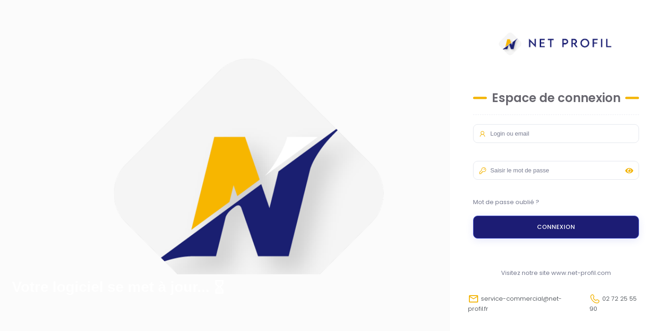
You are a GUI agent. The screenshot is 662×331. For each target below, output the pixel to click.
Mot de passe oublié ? (506, 202)
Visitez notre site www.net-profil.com (556, 272)
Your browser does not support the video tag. (225, 165)
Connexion (556, 227)
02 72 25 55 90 (613, 303)
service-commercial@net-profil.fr (515, 303)
